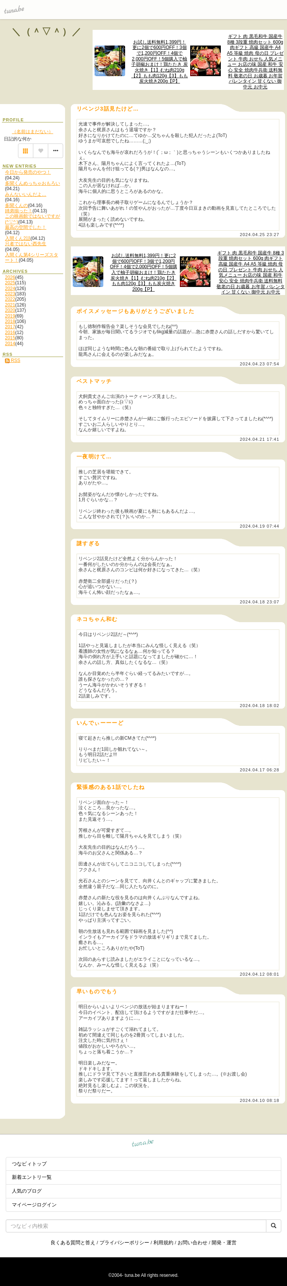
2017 (10, 326)
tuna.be (143, 1144)
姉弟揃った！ (19, 211)
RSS (12, 360)
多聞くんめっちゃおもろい (32, 183)
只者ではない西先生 (25, 243)
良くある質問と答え (73, 1242)
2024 (10, 288)
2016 (10, 332)
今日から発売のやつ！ (28, 172)
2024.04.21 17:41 (259, 439)
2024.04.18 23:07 (259, 602)
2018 (10, 321)
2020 (10, 310)
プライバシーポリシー (124, 1242)
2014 (10, 343)
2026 (10, 277)
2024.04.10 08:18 (259, 1100)
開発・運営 (224, 1242)
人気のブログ (27, 1191)
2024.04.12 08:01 (259, 974)
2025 (10, 282)
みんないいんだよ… (25, 194)
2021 (10, 305)
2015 (10, 338)
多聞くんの (16, 205)
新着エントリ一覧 (32, 1177)
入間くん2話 (18, 238)
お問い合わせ (192, 1242)
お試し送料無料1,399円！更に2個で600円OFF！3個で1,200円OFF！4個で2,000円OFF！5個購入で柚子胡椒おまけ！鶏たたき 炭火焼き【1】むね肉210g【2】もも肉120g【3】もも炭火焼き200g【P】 (159, 61)
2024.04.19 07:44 (259, 526)
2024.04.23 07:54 (259, 364)
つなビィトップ (29, 1164)
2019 (10, 316)
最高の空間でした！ (25, 227)
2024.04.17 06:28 (259, 770)
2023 (10, 294)
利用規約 (163, 1242)
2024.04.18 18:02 (259, 705)
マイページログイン (34, 1205)
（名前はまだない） (32, 131)
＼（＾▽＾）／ (46, 31)
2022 (10, 299)
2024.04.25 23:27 (259, 234)
